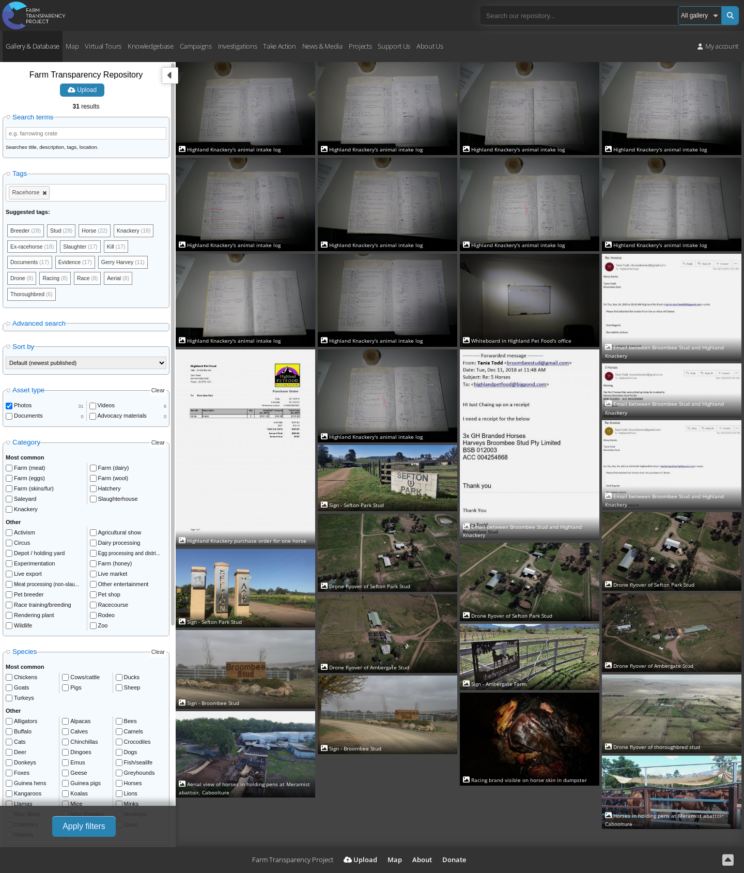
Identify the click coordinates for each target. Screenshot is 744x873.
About (422, 859)
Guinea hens (30, 786)
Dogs (130, 755)
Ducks (132, 680)
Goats (21, 690)
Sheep (132, 690)
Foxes (21, 775)
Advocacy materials (122, 419)
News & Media (322, 46)
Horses (133, 786)
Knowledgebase (151, 46)
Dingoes (80, 755)
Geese (78, 775)
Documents (28, 419)
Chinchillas (84, 744)
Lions (130, 796)
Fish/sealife (138, 765)
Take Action (279, 46)
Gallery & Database (32, 46)
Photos (23, 408)
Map (72, 46)
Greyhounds (139, 775)
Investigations (237, 46)
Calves (79, 734)
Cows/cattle (85, 680)
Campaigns (196, 46)
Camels (133, 734)
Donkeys (25, 765)
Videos (106, 408)
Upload (82, 90)
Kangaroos (27, 796)
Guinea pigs (85, 786)
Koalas (79, 796)
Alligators (25, 724)
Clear (158, 393)
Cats (20, 744)
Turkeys (24, 700)
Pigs (75, 690)
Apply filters (84, 826)
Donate (454, 859)
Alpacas (80, 724)
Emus (77, 765)
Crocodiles (137, 744)
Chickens (25, 680)
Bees (130, 724)
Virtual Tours (103, 46)
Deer (20, 755)
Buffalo (23, 734)
